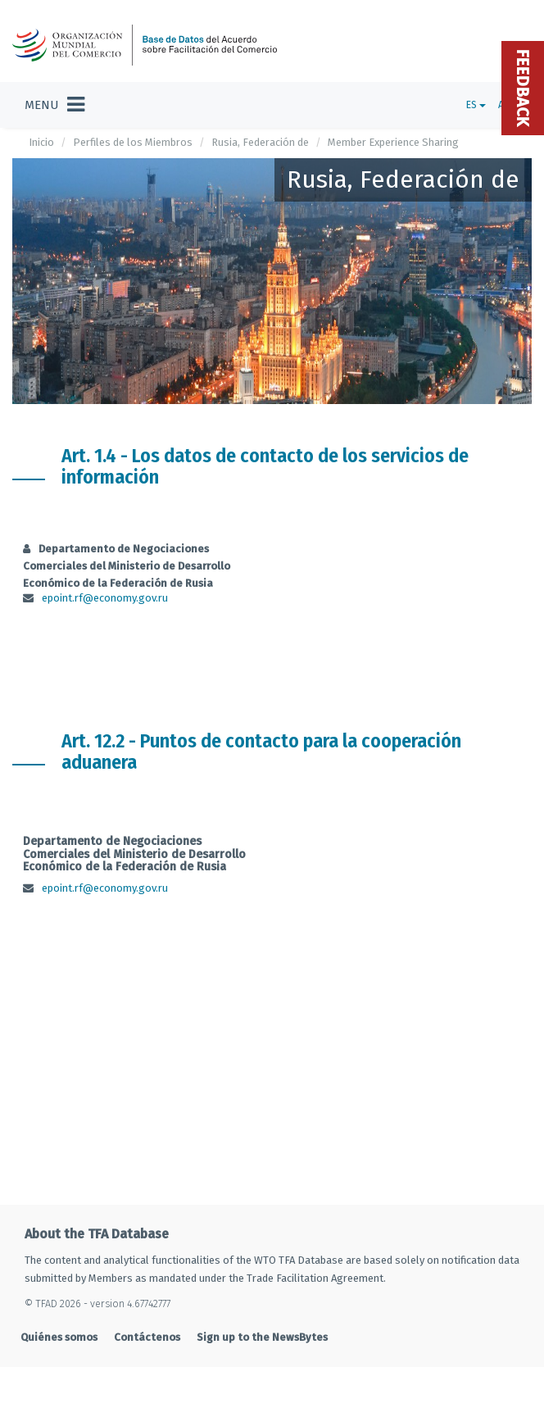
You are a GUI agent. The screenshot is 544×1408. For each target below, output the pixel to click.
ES (476, 105)
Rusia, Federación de (260, 142)
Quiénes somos (58, 1337)
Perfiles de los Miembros (133, 142)
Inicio (41, 142)
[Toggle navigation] (54, 105)
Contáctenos (147, 1337)
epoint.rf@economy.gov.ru (105, 598)
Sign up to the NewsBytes (262, 1337)
